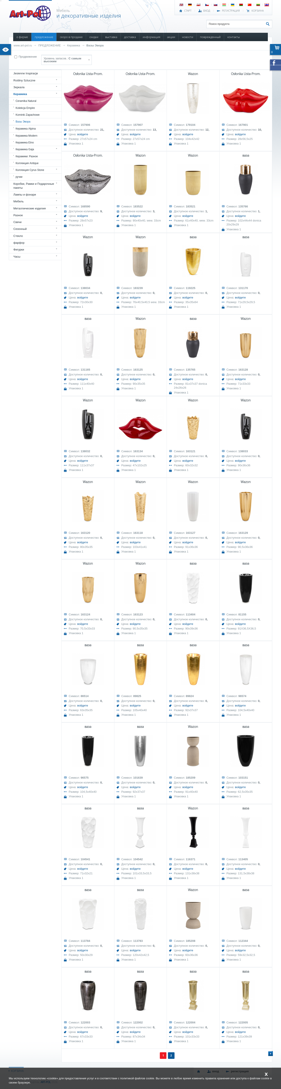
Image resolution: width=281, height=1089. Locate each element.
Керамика (73, 45)
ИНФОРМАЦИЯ (151, 37)
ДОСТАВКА (130, 37)
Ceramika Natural (26, 100)
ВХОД (206, 10)
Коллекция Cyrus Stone (30, 170)
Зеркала (19, 87)
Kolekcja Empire (25, 108)
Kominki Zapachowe (28, 114)
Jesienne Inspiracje (25, 73)
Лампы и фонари (24, 194)
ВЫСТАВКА (111, 37)
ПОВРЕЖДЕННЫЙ (210, 37)
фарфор (19, 242)
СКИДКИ (93, 37)
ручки (19, 176)
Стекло (18, 236)
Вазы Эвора (95, 45)
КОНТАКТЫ (233, 37)
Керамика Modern (26, 135)
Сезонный (20, 229)
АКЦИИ (171, 37)
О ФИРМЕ (22, 37)
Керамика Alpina (26, 128)
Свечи (17, 222)
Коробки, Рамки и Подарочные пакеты (33, 185)
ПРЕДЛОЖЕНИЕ (44, 37)
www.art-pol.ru (23, 45)
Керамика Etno (25, 142)
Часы (16, 256)
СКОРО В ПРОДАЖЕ (71, 37)
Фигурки (18, 249)
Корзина (258, 10)
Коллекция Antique (27, 163)
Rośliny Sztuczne (24, 80)
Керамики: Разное (27, 156)
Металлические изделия (29, 208)
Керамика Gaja (25, 149)
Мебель (18, 201)
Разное (18, 215)
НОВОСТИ (187, 37)
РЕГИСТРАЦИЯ (231, 10)
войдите (82, 134)
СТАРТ (187, 10)
